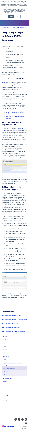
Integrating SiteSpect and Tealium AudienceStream (13, 331)
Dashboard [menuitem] (5, 339)
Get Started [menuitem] (6, 336)
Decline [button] (17, 16)
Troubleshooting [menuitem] (7, 378)
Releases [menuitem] (5, 381)
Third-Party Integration (19, 27)
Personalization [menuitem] (6, 401)
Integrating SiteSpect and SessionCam (11, 327)
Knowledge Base (6, 27)
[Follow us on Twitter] (19, 419)
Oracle (3, 82)
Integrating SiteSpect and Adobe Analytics (11, 315)
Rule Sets (15, 130)
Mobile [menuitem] (4, 359)
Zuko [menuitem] (5, 375)
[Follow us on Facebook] (15, 419)
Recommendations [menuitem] (7, 407)
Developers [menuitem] (6, 356)
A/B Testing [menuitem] (5, 395)
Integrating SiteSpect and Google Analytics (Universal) (14, 319)
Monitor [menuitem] (5, 346)
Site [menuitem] (4, 353)
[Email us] (26, 423)
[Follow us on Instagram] (22, 419)
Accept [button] (11, 16)
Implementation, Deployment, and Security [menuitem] (12, 364)
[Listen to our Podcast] (26, 419)
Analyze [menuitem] (5, 349)
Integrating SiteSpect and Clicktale (10, 323)
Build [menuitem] (4, 343)
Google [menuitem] (6, 371)
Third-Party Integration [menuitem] (9, 368)
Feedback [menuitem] (5, 385)
